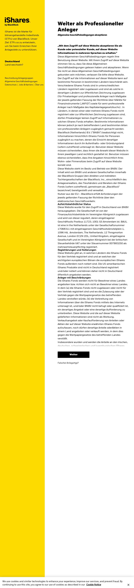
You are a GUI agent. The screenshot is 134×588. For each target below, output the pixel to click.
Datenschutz (11, 85)
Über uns (39, 85)
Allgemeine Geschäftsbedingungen (21, 82)
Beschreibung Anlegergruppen (19, 78)
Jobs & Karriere (26, 85)
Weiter (74, 354)
